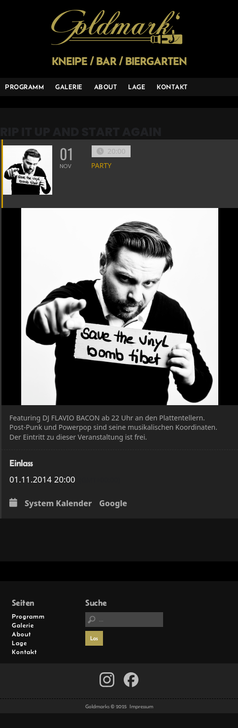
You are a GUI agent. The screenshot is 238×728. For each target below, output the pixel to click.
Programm (24, 87)
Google (113, 504)
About (105, 87)
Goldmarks (116, 27)
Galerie (69, 87)
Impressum (141, 706)
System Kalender (58, 504)
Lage (136, 87)
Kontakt (172, 87)
